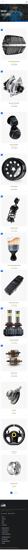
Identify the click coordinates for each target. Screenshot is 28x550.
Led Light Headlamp (14, 340)
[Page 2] (14, 493)
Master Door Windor (14, 302)
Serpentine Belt (14, 228)
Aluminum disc (14, 483)
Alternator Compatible (14, 103)
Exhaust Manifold (14, 144)
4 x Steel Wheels (14, 186)
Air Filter (14, 410)
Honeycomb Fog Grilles (14, 61)
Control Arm (14, 451)
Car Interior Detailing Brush (14, 265)
